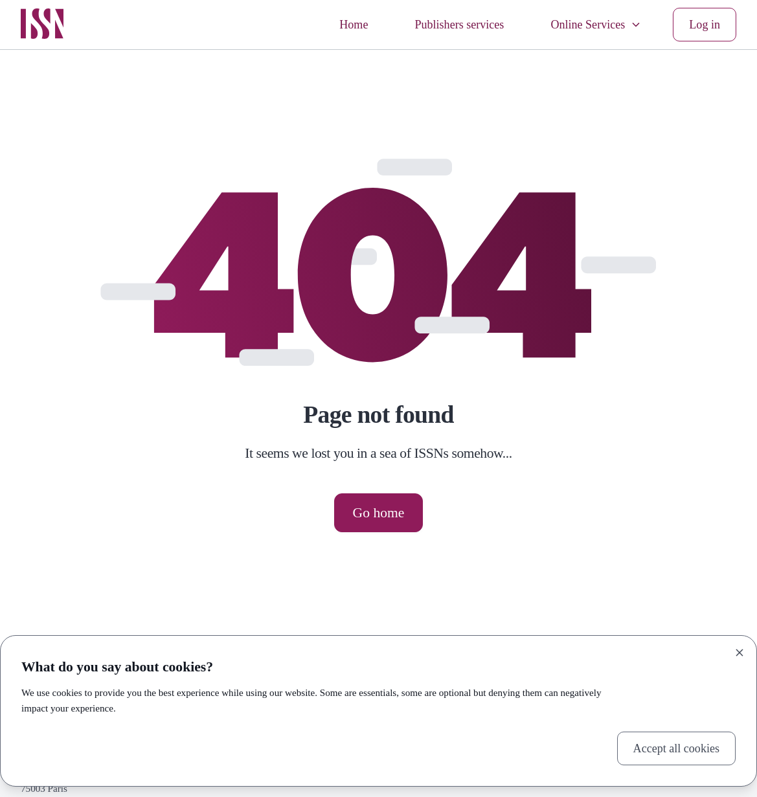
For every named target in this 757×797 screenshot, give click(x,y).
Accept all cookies (676, 748)
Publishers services (459, 24)
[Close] (739, 652)
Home (353, 24)
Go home (379, 513)
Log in (704, 24)
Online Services (596, 24)
